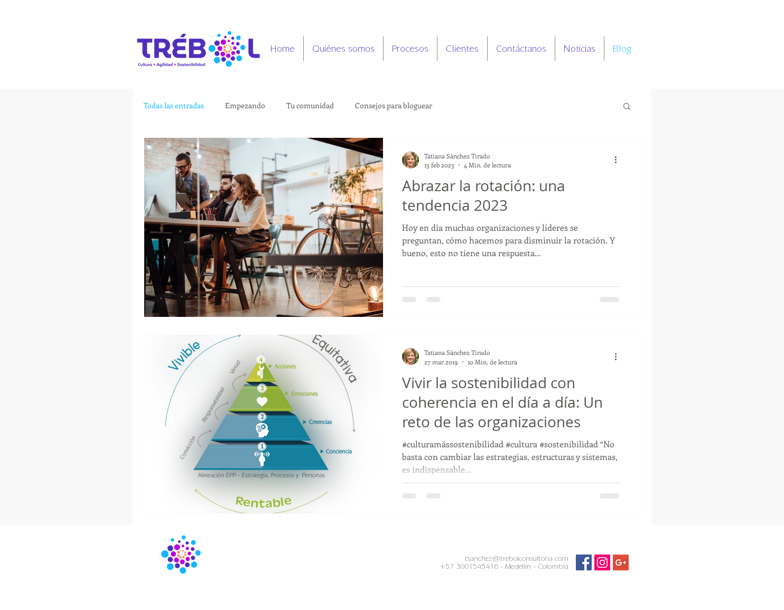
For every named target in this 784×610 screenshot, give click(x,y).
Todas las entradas (174, 105)
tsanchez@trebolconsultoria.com (516, 558)
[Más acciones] (619, 160)
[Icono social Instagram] (602, 562)
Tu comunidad (310, 105)
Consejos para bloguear (393, 105)
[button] (627, 106)
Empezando (245, 105)
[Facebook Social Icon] (584, 562)
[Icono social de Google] (621, 562)
